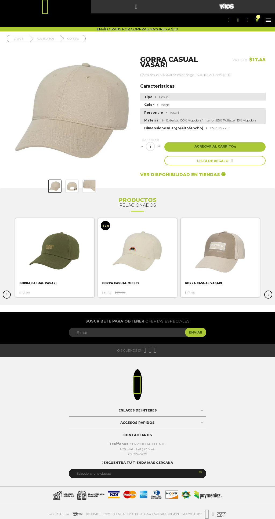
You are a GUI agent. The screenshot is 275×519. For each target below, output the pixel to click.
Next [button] (268, 295)
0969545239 (137, 454)
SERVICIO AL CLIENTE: (137, 444)
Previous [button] (7, 295)
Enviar (195, 332)
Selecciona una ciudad (94, 473)
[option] (54, 257)
